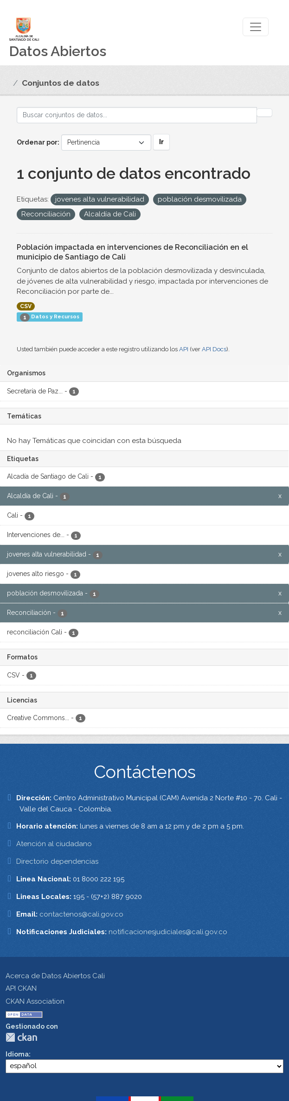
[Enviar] (264, 112)
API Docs (214, 349)
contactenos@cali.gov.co (81, 914)
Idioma (17, 1054)
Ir (161, 142)
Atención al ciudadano (54, 844)
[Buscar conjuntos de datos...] (137, 115)
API (183, 349)
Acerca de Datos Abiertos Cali (55, 976)
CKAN (21, 1037)
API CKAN (21, 988)
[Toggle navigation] (256, 27)
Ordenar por (37, 142)
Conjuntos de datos (60, 83)
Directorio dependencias (57, 861)
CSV (26, 306)
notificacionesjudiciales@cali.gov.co (168, 932)
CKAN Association (35, 1001)
